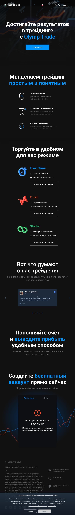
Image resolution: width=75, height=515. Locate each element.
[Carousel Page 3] (37, 313)
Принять (44, 511)
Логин (45, 398)
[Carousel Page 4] (39, 313)
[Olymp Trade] (12, 5)
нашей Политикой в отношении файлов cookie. (42, 506)
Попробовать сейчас (43, 185)
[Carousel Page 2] (35, 313)
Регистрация (29, 398)
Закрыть (30, 511)
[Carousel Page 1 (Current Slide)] (32, 313)
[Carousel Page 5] (42, 313)
